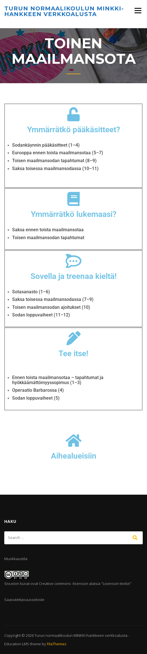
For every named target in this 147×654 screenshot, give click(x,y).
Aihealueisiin (73, 456)
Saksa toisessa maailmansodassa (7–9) (53, 299)
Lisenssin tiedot (116, 583)
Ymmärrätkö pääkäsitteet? (73, 129)
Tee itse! (73, 353)
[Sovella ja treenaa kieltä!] (73, 261)
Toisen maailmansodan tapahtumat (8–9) (54, 160)
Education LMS (16, 643)
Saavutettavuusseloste (24, 599)
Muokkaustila (15, 558)
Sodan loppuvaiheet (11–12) (41, 315)
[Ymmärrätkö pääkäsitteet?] (73, 114)
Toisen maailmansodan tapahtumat (48, 237)
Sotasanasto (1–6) (31, 291)
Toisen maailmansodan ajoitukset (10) (51, 307)
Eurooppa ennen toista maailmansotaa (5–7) (57, 152)
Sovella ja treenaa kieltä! (74, 276)
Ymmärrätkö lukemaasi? (73, 214)
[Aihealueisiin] (73, 440)
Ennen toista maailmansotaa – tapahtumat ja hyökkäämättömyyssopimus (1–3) (57, 380)
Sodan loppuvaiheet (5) (36, 398)
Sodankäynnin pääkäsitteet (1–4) (46, 145)
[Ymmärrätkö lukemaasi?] (73, 199)
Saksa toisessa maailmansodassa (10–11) (55, 168)
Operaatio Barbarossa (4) (38, 390)
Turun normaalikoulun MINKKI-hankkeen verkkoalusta (64, 11)
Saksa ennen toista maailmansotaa (48, 229)
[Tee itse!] (73, 338)
